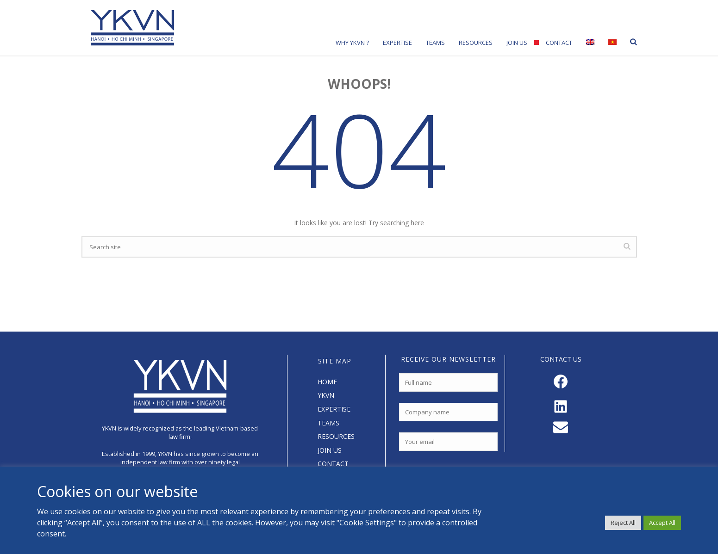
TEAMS (328, 423)
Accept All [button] (662, 522)
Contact (559, 42)
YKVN (326, 395)
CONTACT (333, 463)
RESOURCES (336, 436)
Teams (435, 42)
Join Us (516, 42)
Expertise (397, 42)
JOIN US (330, 450)
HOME (327, 381)
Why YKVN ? (352, 42)
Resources (476, 42)
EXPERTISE (334, 409)
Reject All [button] (623, 522)
